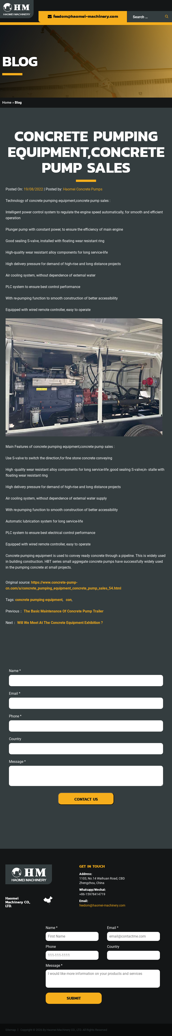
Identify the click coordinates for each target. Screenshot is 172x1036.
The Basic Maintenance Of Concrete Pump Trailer (63, 611)
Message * (54, 965)
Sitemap (10, 1030)
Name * (15, 671)
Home (6, 102)
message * (17, 762)
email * (14, 693)
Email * (112, 928)
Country (15, 739)
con (69, 600)
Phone (51, 947)
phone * (15, 716)
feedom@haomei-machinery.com (82, 16)
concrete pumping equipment (38, 600)
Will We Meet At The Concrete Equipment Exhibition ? (60, 623)
